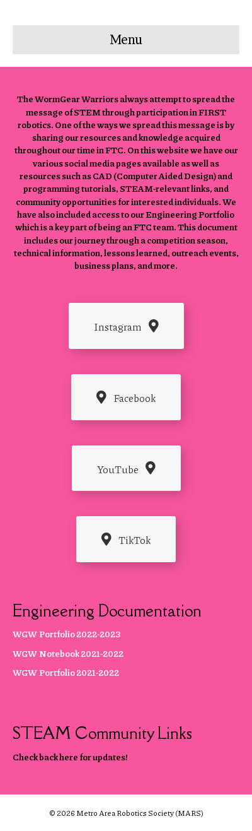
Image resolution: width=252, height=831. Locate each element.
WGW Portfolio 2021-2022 (66, 672)
